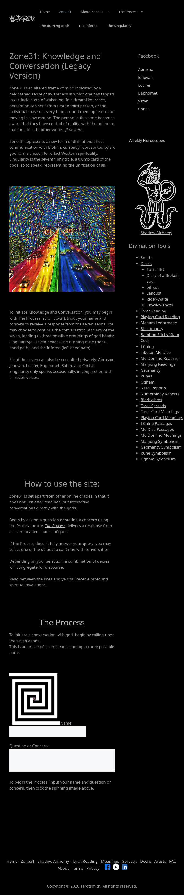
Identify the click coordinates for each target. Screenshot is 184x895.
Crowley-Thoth (160, 305)
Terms (77, 868)
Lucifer (144, 85)
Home (45, 11)
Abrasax (145, 69)
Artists (160, 861)
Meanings (110, 861)
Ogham (148, 382)
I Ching (147, 346)
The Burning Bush (54, 25)
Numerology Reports (160, 394)
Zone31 (65, 11)
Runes (146, 376)
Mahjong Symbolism (159, 441)
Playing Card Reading (160, 316)
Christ (143, 108)
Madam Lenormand (159, 322)
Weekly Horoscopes (147, 140)
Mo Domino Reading (160, 358)
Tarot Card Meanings (160, 411)
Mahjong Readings (158, 364)
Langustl (155, 293)
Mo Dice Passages (157, 429)
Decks (146, 263)
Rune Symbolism (156, 453)
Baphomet (147, 93)
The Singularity (119, 25)
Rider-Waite (157, 299)
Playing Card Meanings (162, 417)
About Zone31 (97, 12)
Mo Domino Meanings (161, 435)
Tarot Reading (153, 311)
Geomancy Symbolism (161, 447)
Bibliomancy (152, 328)
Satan (143, 101)
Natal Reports (153, 387)
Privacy (93, 868)
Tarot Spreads (153, 405)
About (63, 868)
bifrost (153, 287)
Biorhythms (151, 399)
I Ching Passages (156, 423)
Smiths (147, 257)
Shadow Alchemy (156, 232)
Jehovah (145, 77)
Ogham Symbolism (158, 459)
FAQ (173, 861)
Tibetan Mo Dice (156, 352)
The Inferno (88, 25)
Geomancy (150, 370)
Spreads (129, 861)
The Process (133, 12)
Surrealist (155, 269)
